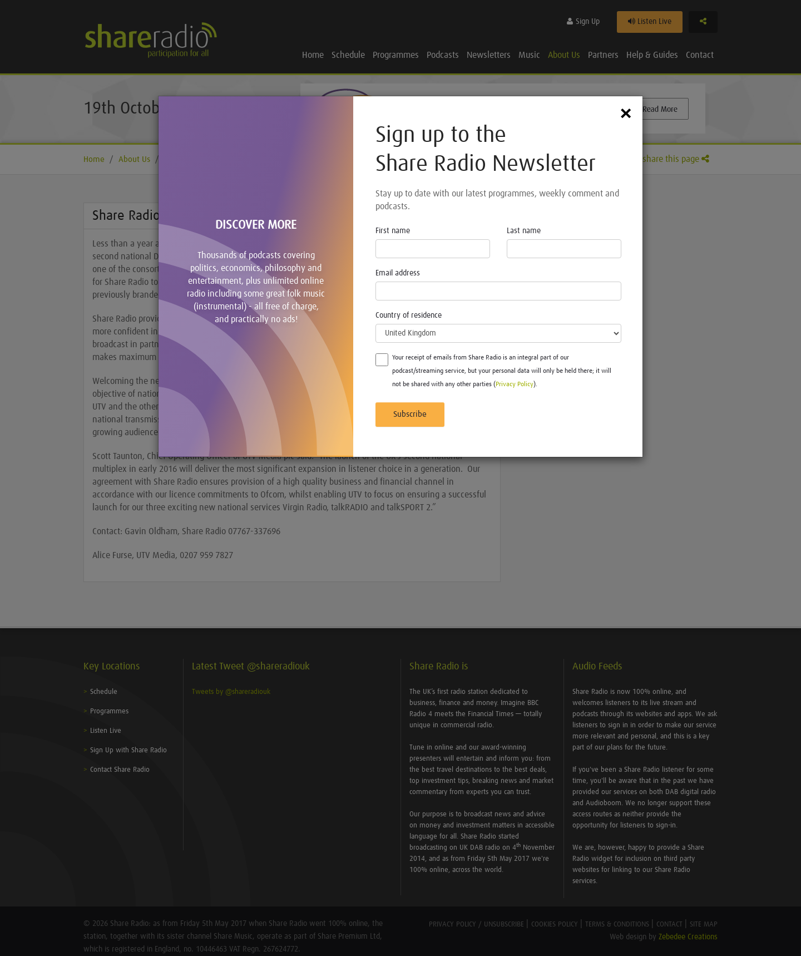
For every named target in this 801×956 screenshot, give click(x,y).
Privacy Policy (514, 384)
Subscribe (410, 414)
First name (392, 231)
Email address (397, 273)
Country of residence (408, 315)
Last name (524, 231)
